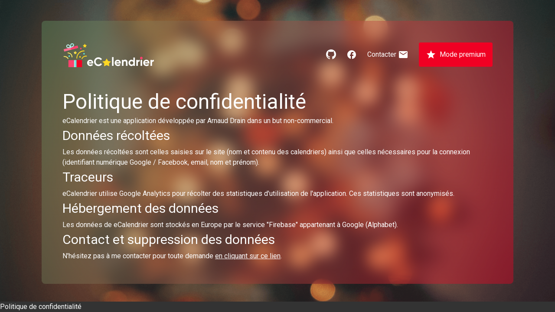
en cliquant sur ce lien (248, 256)
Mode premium (456, 54)
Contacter (387, 54)
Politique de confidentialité (41, 306)
